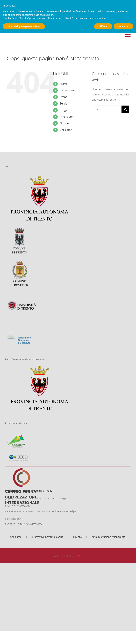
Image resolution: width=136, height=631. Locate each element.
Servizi (64, 103)
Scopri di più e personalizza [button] (24, 26)
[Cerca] (125, 109)
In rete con (67, 117)
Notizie (64, 123)
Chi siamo (66, 130)
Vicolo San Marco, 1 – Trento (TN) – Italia (28, 490)
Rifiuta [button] (103, 26)
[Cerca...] (106, 109)
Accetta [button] (123, 26)
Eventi (64, 97)
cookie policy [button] (46, 15)
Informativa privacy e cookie (47, 536)
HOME (64, 84)
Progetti (65, 110)
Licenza (77, 536)
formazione (67, 90)
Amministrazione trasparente (108, 536)
